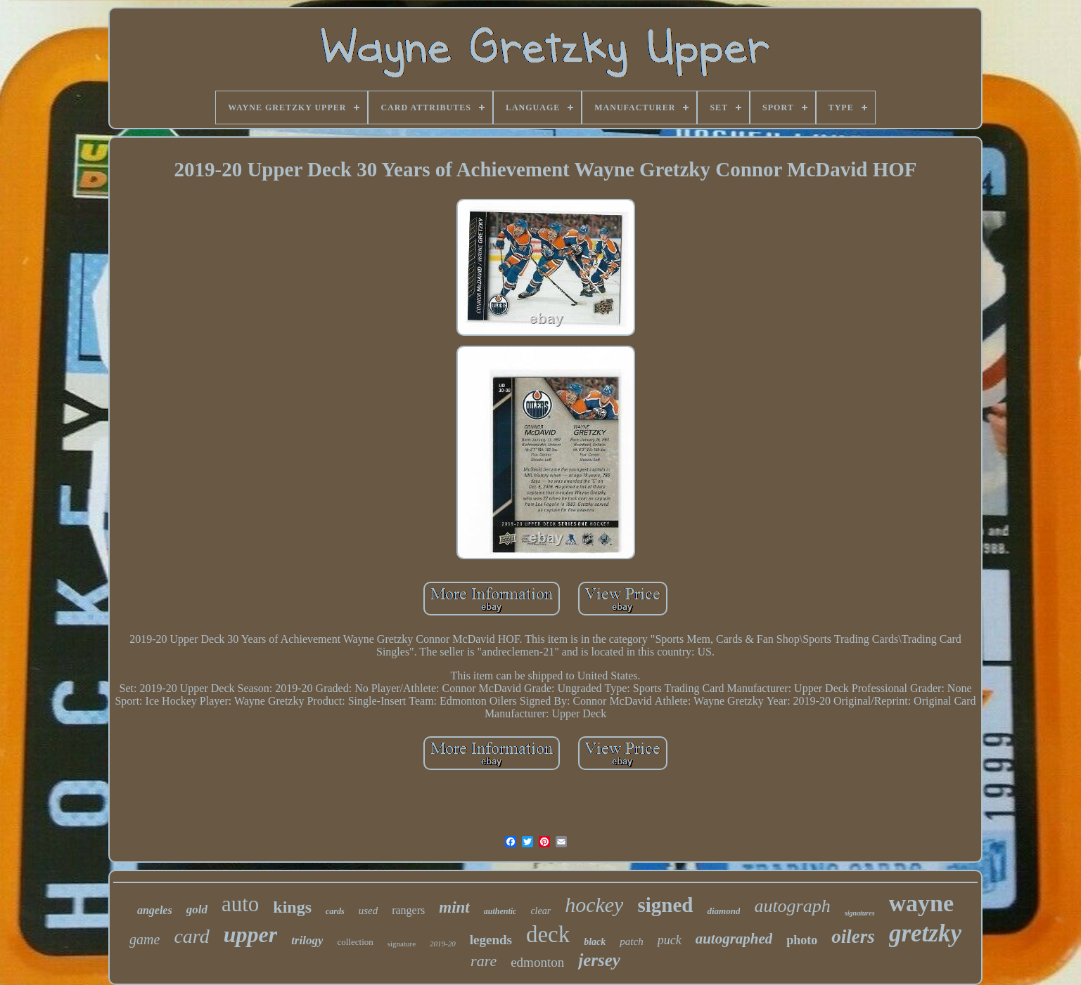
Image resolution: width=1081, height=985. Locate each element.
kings (292, 907)
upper (250, 934)
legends (491, 939)
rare (484, 961)
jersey (599, 960)
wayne (921, 903)
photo (801, 940)
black (595, 942)
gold (196, 909)
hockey (594, 904)
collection (355, 942)
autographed (734, 938)
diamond (723, 911)
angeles (154, 910)
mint (454, 907)
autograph (792, 906)
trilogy (307, 940)
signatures (860, 913)
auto (240, 904)
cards (335, 911)
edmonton (537, 962)
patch (631, 941)
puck (670, 940)
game (144, 939)
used (368, 910)
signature (402, 943)
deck (548, 934)
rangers (408, 910)
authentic (500, 911)
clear (540, 911)
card (191, 936)
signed (665, 905)
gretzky (925, 933)
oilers (853, 936)
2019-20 (443, 943)
